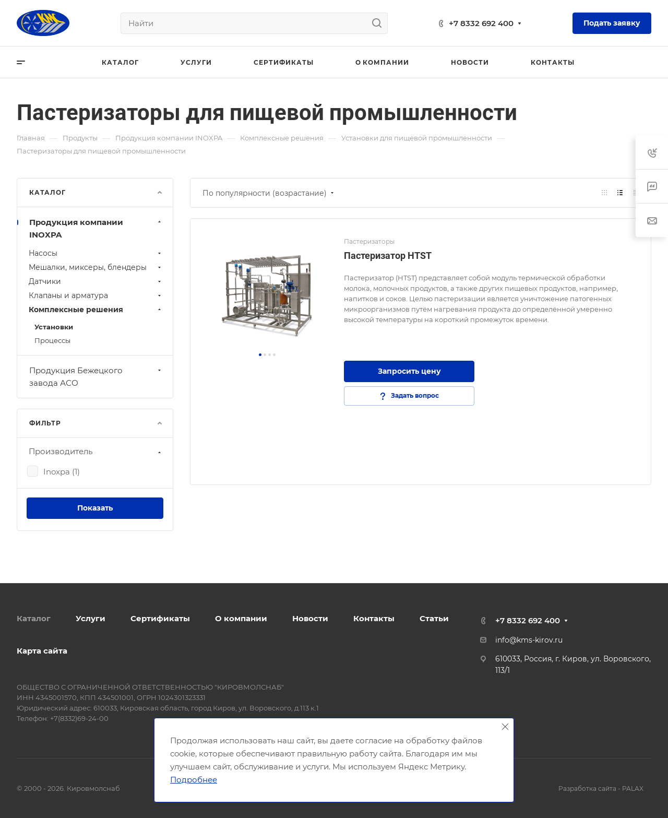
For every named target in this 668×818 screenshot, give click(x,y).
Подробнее (193, 780)
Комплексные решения (96, 309)
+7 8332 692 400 (481, 23)
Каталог (34, 618)
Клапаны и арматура (96, 295)
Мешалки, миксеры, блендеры (96, 267)
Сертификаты (160, 618)
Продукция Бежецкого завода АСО (96, 376)
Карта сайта (42, 651)
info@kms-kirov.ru (529, 640)
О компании (241, 618)
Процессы (52, 340)
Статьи (434, 618)
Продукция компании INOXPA (96, 228)
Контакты (374, 618)
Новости (310, 618)
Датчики (96, 281)
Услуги (90, 618)
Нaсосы (96, 253)
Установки (53, 327)
